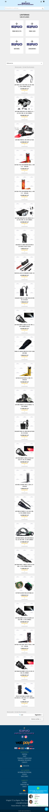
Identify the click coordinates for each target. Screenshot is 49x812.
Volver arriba (36, 719)
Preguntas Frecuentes (24, 760)
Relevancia (24, 63)
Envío (24, 756)
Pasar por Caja (24, 784)
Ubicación (24, 768)
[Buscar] (24, 8)
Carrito (24, 787)
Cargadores (32, 49)
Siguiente (39, 715)
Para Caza (32, 31)
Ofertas (24, 782)
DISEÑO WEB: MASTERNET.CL (24, 810)
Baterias (17, 49)
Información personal (24, 772)
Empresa (24, 754)
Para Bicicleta (16, 31)
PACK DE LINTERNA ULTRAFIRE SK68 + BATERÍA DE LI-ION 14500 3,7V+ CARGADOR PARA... (24, 698)
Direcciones (24, 776)
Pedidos (24, 774)
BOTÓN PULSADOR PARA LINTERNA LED (24, 593)
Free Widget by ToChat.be (41, 805)
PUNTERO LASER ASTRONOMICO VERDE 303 (24, 273)
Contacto (24, 762)
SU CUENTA (25, 770)
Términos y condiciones (24, 758)
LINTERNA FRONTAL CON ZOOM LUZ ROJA (24, 140)
